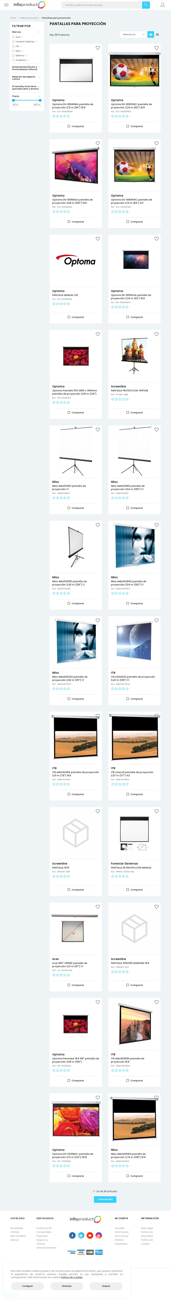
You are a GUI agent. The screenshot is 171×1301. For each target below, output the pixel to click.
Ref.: (54, 111)
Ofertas (14, 1232)
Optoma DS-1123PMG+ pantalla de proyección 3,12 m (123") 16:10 (72, 1155)
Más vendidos (18, 1236)
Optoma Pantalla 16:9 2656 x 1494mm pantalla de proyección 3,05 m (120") (74, 392)
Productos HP (44, 1228)
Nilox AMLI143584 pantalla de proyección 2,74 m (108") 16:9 (128, 1155)
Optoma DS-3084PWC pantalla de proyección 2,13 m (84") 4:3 (131, 201)
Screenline (118, 386)
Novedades (16, 1228)
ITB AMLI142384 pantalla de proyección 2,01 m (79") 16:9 (75, 774)
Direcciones (121, 1236)
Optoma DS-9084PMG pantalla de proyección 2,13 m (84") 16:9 (72, 106)
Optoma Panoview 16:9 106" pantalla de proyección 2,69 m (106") (75, 1060)
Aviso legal (147, 1228)
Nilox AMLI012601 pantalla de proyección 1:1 (69, 487)
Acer (55, 959)
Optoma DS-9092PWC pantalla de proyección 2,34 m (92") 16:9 (131, 106)
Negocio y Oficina (42, 1241)
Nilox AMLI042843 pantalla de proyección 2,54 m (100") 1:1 (128, 583)
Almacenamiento (46, 1247)
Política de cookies (147, 1241)
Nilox (55, 482)
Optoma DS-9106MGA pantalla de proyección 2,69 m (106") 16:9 (72, 201)
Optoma (58, 100)
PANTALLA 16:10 (60, 867)
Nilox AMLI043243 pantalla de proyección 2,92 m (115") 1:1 (69, 678)
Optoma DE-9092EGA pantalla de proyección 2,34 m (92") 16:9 (131, 296)
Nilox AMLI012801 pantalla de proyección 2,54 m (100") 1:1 (128, 487)
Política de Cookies (72, 1277)
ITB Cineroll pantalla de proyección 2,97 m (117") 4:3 (132, 774)
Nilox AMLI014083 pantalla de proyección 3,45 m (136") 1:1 (69, 583)
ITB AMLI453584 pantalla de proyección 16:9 (127, 1060)
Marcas (14, 1240)
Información (122, 1232)
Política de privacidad (147, 1234)
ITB (113, 672)
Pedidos (119, 1240)
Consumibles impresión (44, 1234)
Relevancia (133, 34)
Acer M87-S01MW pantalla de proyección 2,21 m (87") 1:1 (69, 964)
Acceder (119, 1228)
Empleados (121, 1243)
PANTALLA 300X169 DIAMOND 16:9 (130, 963)
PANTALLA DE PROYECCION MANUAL (131, 867)
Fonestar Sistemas (124, 863)
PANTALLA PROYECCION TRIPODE (129, 390)
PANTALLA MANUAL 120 (65, 295)
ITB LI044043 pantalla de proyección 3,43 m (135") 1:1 (133, 678)
